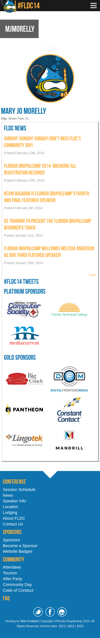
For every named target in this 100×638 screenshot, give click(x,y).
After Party (12, 578)
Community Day (17, 584)
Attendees (12, 567)
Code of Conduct (18, 590)
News (8, 495)
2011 (62, 626)
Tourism (10, 573)
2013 (80, 626)
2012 (71, 626)
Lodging (10, 512)
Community (13, 559)
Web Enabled (29, 621)
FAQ (6, 598)
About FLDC (14, 518)
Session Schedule (19, 489)
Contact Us (13, 524)
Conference (14, 481)
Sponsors (12, 532)
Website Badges (17, 551)
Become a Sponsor (20, 545)
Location (10, 506)
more (92, 275)
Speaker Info (14, 501)
